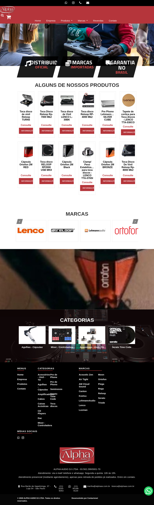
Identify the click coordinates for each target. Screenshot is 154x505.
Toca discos (54, 404)
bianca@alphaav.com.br (123, 486)
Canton (83, 391)
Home (38, 20)
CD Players (42, 412)
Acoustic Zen (86, 374)
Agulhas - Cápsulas (42, 387)
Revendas (98, 20)
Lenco (82, 405)
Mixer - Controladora (42, 424)
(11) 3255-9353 (61, 488)
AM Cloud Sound (84, 385)
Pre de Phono (53, 383)
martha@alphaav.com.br (98, 486)
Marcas (82, 20)
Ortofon (102, 379)
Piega (101, 384)
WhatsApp (148, 490)
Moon (101, 374)
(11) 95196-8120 (76, 488)
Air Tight (83, 379)
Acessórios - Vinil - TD (42, 377)
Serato (101, 398)
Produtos (66, 20)
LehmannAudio (86, 400)
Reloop (102, 393)
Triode (101, 402)
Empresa (50, 20)
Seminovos (54, 389)
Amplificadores (42, 394)
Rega (101, 388)
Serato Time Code (53, 396)
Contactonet (92, 498)
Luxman (83, 410)
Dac (40, 418)
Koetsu (82, 396)
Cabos (41, 399)
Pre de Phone (53, 375)
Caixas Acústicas (42, 404)
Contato (113, 20)
